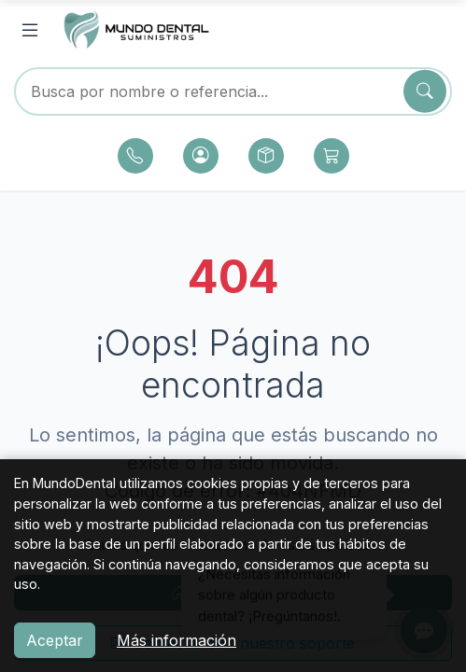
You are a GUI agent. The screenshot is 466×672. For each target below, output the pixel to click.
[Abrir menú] (30, 30)
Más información (176, 640)
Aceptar (54, 640)
